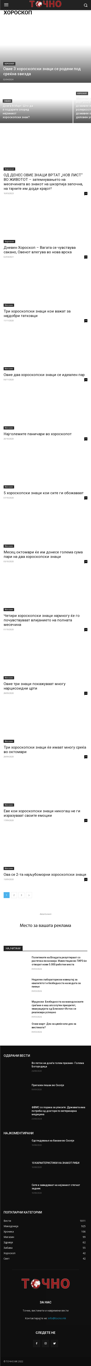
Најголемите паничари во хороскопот (38, 434)
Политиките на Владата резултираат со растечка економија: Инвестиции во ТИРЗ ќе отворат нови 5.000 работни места (59, 961)
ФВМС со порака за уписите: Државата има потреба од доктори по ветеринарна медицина (58, 1111)
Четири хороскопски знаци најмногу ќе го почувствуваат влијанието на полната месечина (42, 620)
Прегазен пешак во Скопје (48, 1085)
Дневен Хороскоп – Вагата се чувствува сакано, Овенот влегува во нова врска (40, 249)
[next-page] (29, 895)
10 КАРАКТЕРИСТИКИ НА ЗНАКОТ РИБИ (55, 1162)
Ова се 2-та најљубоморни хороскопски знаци (45, 874)
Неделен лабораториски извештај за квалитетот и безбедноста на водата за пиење (56, 983)
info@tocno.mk (57, 1318)
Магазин (9, 305)
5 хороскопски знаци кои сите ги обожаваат (44, 493)
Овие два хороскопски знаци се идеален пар (44, 375)
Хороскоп (9, 64)
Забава (7, 101)
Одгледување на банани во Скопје (53, 1140)
